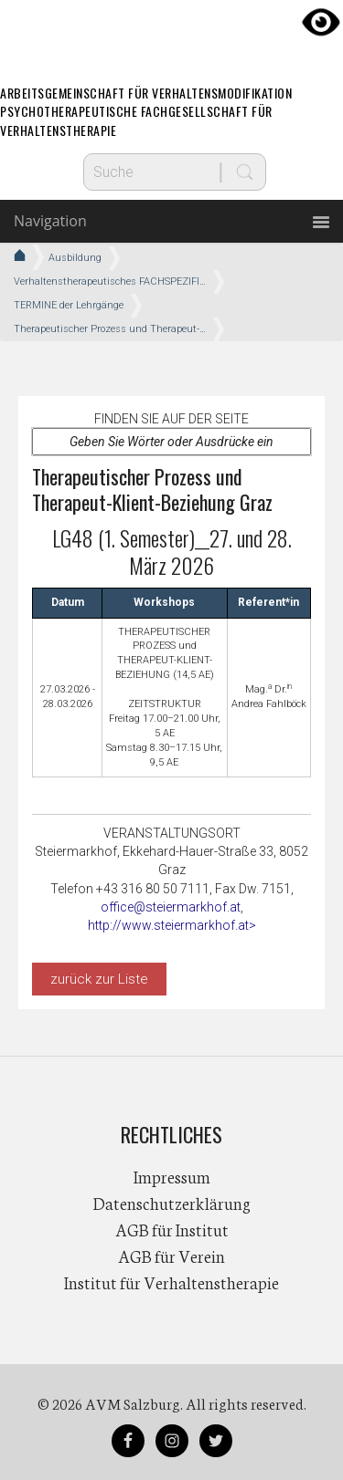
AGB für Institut (172, 1229)
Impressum (172, 1176)
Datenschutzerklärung (172, 1202)
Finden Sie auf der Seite (171, 419)
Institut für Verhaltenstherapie (171, 1282)
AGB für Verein (171, 1255)
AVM (172, 32)
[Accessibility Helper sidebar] (321, 22)
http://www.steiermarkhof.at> (172, 925)
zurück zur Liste (99, 979)
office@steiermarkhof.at (171, 907)
